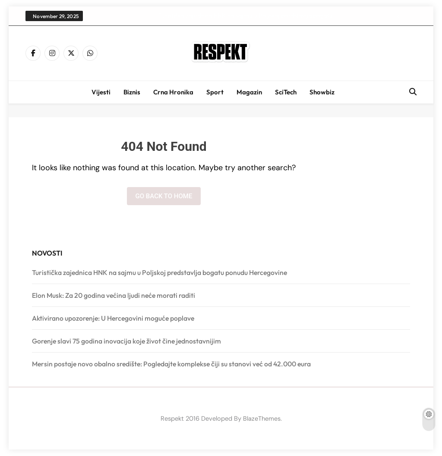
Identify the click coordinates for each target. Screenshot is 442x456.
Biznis (131, 92)
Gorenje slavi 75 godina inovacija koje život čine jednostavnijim (126, 341)
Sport (215, 92)
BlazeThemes (262, 418)
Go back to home (164, 196)
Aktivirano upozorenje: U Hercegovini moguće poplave (113, 318)
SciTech (286, 92)
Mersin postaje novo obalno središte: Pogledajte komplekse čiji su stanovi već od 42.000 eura (171, 363)
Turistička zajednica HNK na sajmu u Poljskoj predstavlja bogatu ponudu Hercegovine (245, 15)
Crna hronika (173, 92)
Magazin (249, 92)
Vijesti (101, 92)
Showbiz (322, 92)
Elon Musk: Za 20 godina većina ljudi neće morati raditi (113, 295)
